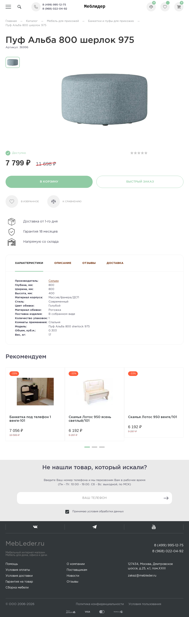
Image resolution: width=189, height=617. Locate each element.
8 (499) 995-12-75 (54, 5)
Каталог (32, 21)
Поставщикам (77, 570)
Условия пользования (144, 604)
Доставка (115, 263)
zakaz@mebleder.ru (142, 575)
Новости (73, 575)
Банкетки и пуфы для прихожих (111, 21)
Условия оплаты (18, 570)
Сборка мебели (17, 587)
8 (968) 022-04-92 (54, 9)
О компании (76, 564)
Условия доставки (19, 575)
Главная (11, 21)
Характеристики (29, 263)
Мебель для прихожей (63, 21)
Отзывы (89, 263)
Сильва (54, 281)
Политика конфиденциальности (100, 604)
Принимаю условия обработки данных (98, 511)
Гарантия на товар (19, 581)
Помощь (12, 564)
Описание (62, 263)
